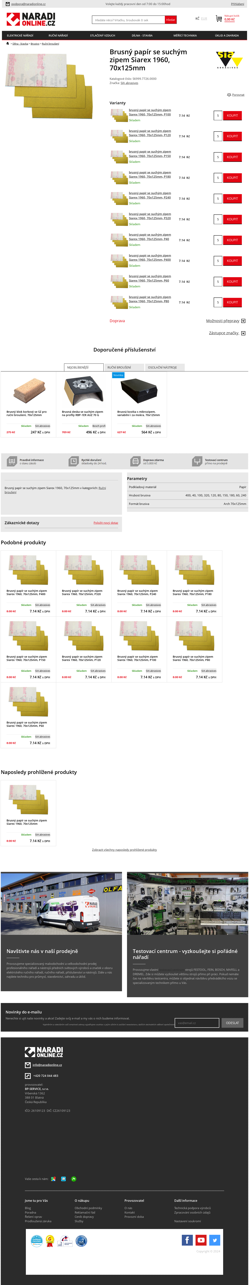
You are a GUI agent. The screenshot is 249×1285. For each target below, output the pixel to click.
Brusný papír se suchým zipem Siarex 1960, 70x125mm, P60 (27, 724)
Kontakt (129, 1212)
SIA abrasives (129, 83)
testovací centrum (171, 970)
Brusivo (35, 43)
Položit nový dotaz (106, 523)
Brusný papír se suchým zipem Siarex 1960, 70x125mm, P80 (193, 658)
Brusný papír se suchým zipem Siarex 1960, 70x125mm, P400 (27, 592)
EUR (204, 18)
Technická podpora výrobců (192, 1208)
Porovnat (238, 95)
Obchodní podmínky (88, 1208)
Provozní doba (134, 1217)
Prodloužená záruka (38, 1221)
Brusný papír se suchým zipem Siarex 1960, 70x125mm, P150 (27, 658)
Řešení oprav (33, 1217)
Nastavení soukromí (187, 1221)
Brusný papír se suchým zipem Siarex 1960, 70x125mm (27, 822)
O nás (128, 1208)
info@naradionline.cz (47, 1065)
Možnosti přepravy (225, 320)
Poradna (30, 1212)
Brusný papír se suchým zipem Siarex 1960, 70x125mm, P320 (82, 592)
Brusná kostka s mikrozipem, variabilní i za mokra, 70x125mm (138, 413)
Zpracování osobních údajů (192, 1212)
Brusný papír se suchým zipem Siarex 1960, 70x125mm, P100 (137, 658)
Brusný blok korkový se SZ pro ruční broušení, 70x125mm (27, 413)
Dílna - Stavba (20, 43)
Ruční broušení (50, 43)
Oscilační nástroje (162, 367)
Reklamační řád (85, 1212)
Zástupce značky (227, 332)
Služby (79, 1221)
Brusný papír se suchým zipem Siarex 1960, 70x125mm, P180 (193, 592)
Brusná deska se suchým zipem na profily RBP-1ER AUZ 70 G (82, 413)
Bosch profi (99, 426)
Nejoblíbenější (77, 367)
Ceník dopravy (84, 1217)
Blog (28, 1208)
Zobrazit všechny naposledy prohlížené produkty (124, 850)
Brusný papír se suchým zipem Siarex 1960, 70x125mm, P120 (82, 658)
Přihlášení (237, 4)
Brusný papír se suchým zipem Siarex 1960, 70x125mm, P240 (137, 592)
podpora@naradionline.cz (28, 4)
